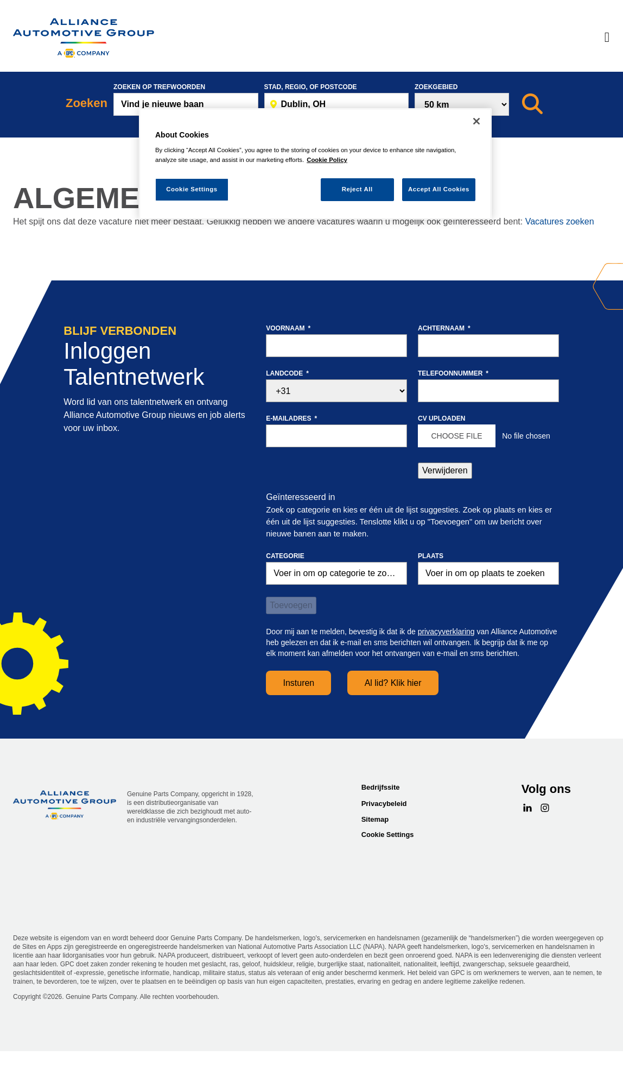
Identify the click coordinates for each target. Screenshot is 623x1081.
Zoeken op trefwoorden (159, 87)
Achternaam (444, 328)
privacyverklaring (446, 631)
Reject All (357, 189)
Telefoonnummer (453, 373)
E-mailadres (291, 418)
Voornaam (288, 328)
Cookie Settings (387, 834)
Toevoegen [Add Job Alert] (291, 605)
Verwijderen (445, 470)
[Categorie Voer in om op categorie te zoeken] (336, 573)
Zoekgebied (436, 87)
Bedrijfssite (380, 787)
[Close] (476, 121)
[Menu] (607, 38)
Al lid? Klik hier (393, 683)
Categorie (285, 556)
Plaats (430, 556)
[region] (315, 164)
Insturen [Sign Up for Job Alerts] (298, 683)
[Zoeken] (532, 104)
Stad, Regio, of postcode (310, 87)
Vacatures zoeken (559, 221)
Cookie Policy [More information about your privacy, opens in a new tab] (327, 160)
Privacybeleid (384, 803)
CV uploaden (441, 418)
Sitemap (375, 819)
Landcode (287, 373)
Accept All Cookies (438, 189)
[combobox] (336, 104)
